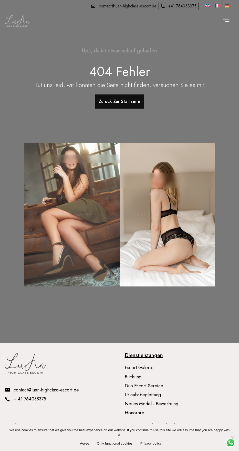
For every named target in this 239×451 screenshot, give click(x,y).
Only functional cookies (114, 443)
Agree (84, 443)
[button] (226, 20)
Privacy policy (151, 443)
